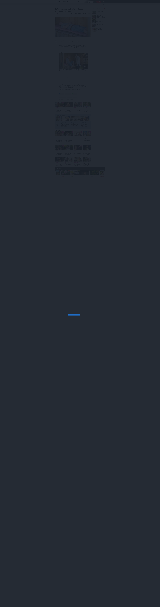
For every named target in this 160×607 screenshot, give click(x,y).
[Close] (94, 289)
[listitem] (80, 300)
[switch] (90, 302)
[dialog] (80, 303)
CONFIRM (74, 314)
